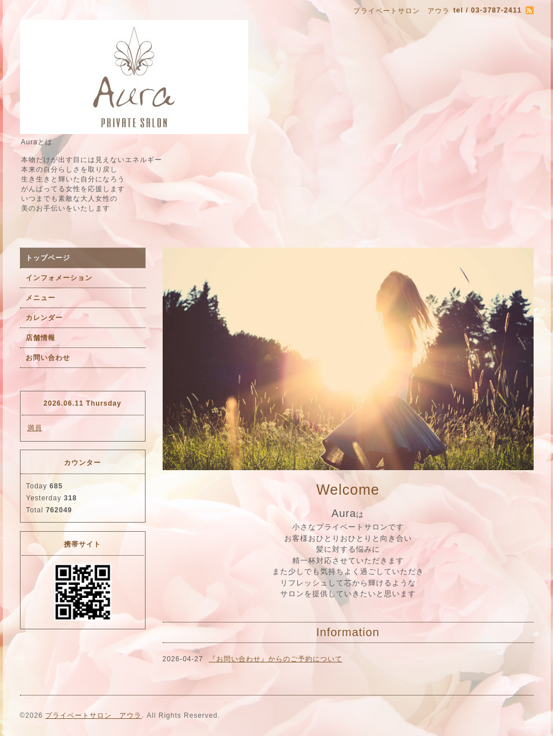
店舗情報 (40, 338)
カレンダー (44, 318)
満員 (34, 428)
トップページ (48, 258)
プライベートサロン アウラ (93, 715)
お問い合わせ (48, 358)
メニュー (40, 298)
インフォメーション (59, 278)
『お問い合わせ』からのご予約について (275, 659)
